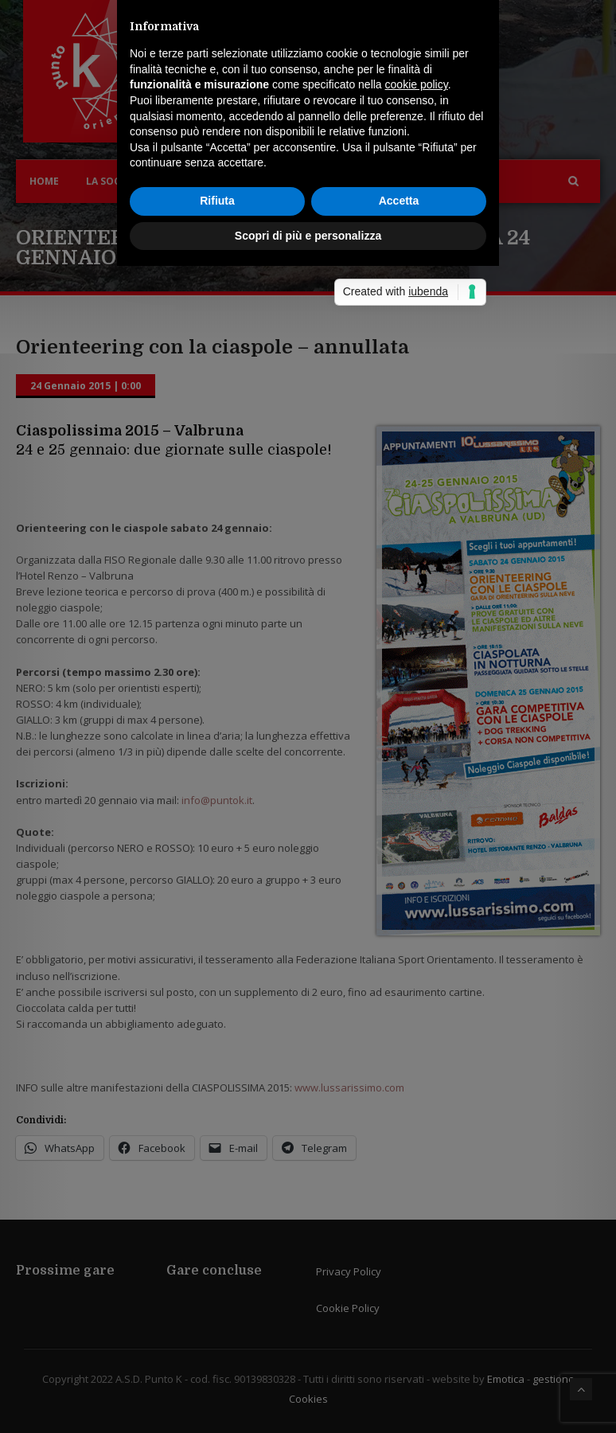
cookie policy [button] (416, 668)
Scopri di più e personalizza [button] (308, 818)
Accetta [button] (399, 784)
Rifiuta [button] (217, 784)
